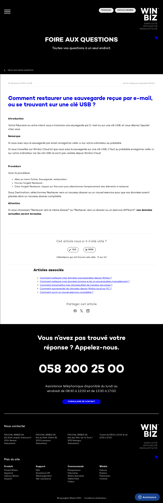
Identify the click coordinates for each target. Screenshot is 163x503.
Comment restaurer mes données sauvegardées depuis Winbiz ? (76, 278)
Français (106, 10)
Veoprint (8, 479)
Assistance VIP (43, 473)
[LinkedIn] (87, 312)
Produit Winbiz (11, 470)
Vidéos (71, 482)
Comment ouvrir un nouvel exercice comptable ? (66, 292)
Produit (8, 466)
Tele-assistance (43, 479)
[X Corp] (81, 312)
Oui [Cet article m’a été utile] (74, 249)
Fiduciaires (73, 473)
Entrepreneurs (74, 470)
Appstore (8, 473)
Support (40, 466)
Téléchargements (44, 476)
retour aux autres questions (20, 70)
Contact (103, 479)
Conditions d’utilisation (95, 498)
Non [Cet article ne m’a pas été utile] (90, 249)
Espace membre (125, 10)
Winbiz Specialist (76, 476)
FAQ (38, 470)
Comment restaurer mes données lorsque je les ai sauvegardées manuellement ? (85, 281)
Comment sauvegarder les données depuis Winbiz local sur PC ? (76, 288)
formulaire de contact (81, 402)
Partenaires (104, 476)
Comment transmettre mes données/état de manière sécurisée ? (76, 285)
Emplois (103, 473)
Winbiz (103, 466)
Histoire (103, 470)
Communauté (76, 466)
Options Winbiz (11, 476)
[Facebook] (75, 312)
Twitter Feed (73, 479)
